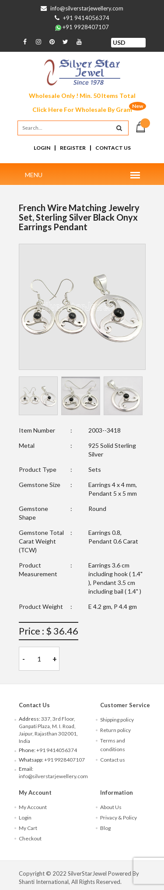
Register (73, 147)
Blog (105, 828)
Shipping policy (117, 719)
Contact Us (113, 147)
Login (42, 147)
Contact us (112, 759)
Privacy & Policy (118, 817)
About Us (111, 807)
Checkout (30, 838)
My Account (33, 807)
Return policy (115, 730)
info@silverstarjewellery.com (86, 8)
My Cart (28, 828)
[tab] (38, 396)
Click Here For (82, 109)
